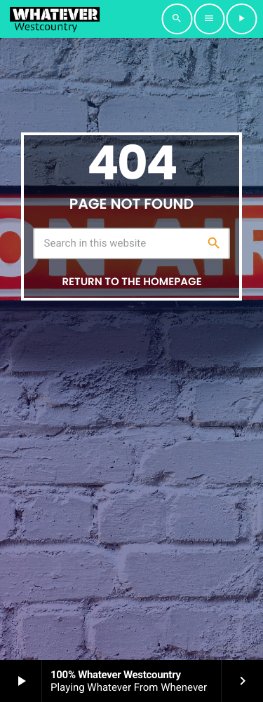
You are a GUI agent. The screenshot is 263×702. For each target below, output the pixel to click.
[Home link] (54, 19)
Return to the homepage (131, 282)
